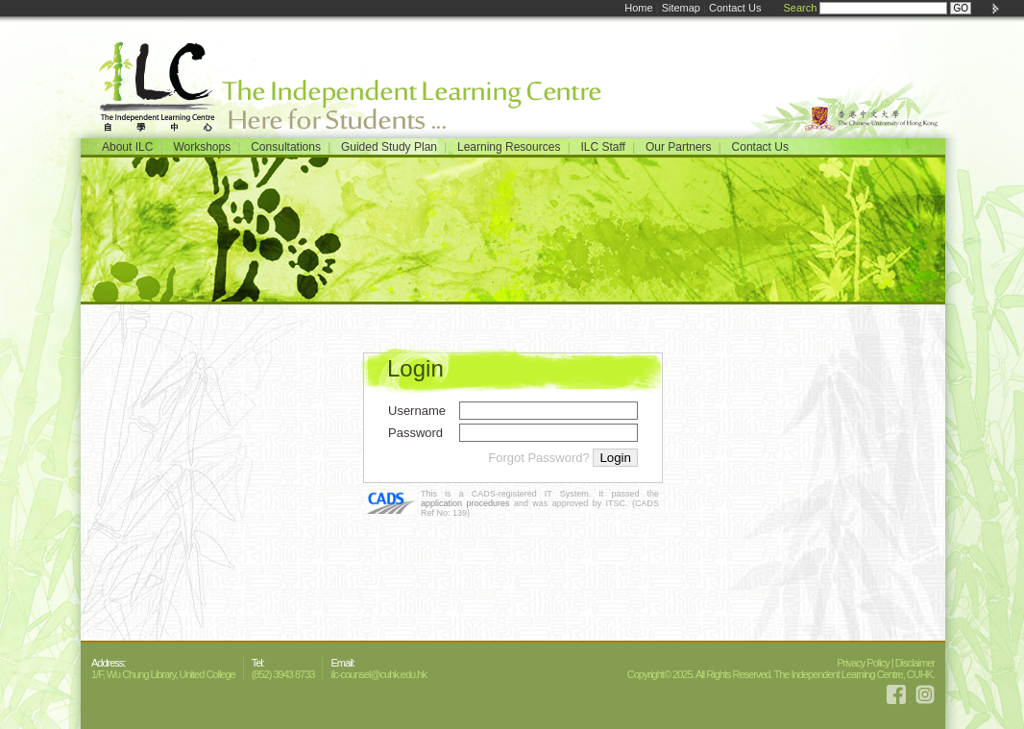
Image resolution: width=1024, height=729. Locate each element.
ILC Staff (602, 147)
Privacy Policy (863, 662)
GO (960, 8)
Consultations (286, 147)
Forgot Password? (539, 457)
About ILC (127, 147)
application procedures (465, 503)
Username (417, 410)
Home (638, 7)
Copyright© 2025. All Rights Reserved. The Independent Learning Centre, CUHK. (781, 674)
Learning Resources (508, 147)
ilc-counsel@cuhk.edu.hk (378, 674)
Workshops (202, 147)
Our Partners (679, 147)
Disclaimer (915, 662)
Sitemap (681, 7)
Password (415, 432)
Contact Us (735, 7)
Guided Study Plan (389, 147)
